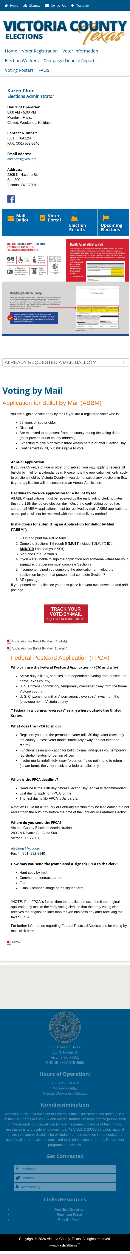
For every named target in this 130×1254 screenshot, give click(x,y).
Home (11, 51)
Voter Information (80, 51)
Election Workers (22, 60)
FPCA (16, 942)
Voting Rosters (19, 70)
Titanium (69, 1245)
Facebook (25, 1169)
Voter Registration (40, 51)
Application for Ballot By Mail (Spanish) (39, 648)
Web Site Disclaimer (69, 1209)
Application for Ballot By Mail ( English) (39, 641)
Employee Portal (69, 1215)
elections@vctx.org (21, 159)
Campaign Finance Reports (70, 60)
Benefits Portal (69, 1220)
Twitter (24, 1178)
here (30, 931)
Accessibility (27, 1187)
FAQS (44, 70)
